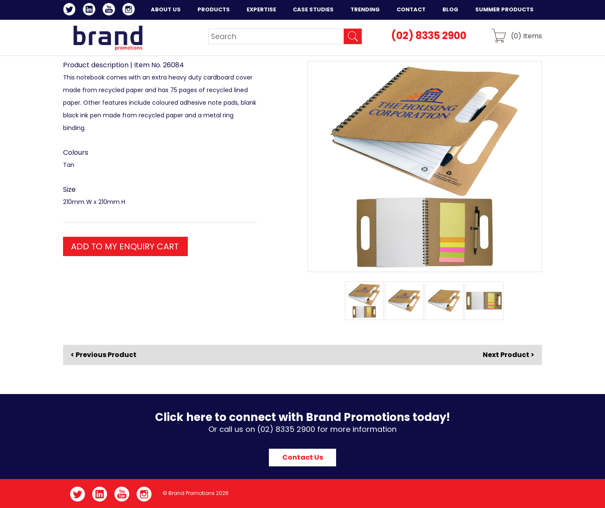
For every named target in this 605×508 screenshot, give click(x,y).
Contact (411, 9)
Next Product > (508, 355)
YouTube (110, 10)
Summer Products (504, 9)
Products (213, 9)
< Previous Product (104, 355)
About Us (166, 9)
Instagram (130, 10)
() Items (526, 35)
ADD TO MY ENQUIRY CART (125, 246)
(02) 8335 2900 (428, 35)
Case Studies (313, 9)
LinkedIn (90, 10)
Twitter (71, 10)
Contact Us (302, 457)
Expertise (261, 9)
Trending (365, 9)
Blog (450, 9)
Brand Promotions (108, 38)
